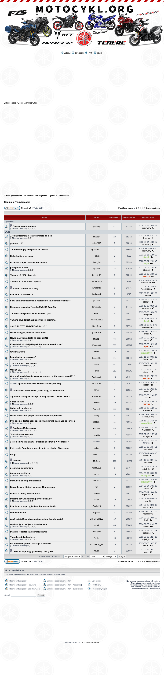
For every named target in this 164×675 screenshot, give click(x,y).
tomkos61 (96, 307)
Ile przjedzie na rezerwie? (23, 357)
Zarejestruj (78, 53)
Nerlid (96, 538)
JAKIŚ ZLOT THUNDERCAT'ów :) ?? (28, 326)
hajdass (96, 512)
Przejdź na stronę (125, 208)
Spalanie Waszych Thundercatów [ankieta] (39, 383)
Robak (96, 256)
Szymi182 (96, 275)
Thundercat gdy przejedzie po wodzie (29, 249)
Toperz (146, 346)
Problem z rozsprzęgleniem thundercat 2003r (33, 506)
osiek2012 (96, 243)
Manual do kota (18, 512)
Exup (12, 454)
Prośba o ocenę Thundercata (25, 493)
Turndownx (96, 288)
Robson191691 (96, 320)
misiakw (146, 276)
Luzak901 (96, 358)
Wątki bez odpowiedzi (13, 103)
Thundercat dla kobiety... (22, 537)
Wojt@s (146, 315)
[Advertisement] (82, 79)
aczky (96, 415)
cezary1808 (146, 353)
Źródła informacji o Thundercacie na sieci (31, 236)
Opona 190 (15, 370)
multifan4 (97, 422)
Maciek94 (96, 383)
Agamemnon (96, 249)
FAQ (88, 53)
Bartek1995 (96, 281)
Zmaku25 (96, 506)
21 (39, 372)
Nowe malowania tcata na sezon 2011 (29, 338)
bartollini (96, 435)
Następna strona (153, 208)
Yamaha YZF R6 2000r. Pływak (25, 281)
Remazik (96, 409)
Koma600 (96, 345)
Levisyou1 (96, 294)
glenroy (96, 227)
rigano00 (96, 269)
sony (97, 500)
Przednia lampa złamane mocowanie (28, 262)
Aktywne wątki (30, 103)
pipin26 (96, 301)
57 (32, 347)
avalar (146, 334)
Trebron (146, 238)
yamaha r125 (16, 243)
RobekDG (96, 396)
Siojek (146, 257)
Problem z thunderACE (21, 294)
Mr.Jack (96, 237)
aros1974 (96, 481)
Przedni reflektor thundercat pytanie (28, 532)
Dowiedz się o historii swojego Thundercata (32, 487)
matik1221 (96, 468)
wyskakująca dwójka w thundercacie (28, 524)
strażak (146, 270)
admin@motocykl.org (90, 642)
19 (32, 372)
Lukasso (146, 488)
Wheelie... (18, 460)
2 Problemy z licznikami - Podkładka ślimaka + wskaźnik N (39, 442)
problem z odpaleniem (21, 468)
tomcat (96, 474)
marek (96, 525)
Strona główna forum (13, 196)
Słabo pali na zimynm (21, 408)
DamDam (96, 326)
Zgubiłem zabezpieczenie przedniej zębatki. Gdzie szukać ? (40, 396)
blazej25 (146, 436)
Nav (146, 398)
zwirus (96, 352)
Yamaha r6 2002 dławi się (23, 275)
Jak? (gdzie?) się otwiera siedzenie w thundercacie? (36, 519)
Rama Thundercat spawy (25, 288)
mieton (96, 403)
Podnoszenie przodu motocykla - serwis (30, 543)
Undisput (97, 493)
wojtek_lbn (146, 469)
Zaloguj (66, 53)
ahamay (146, 410)
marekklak (146, 430)
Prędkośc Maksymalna (24, 428)
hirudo (96, 551)
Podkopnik (96, 377)
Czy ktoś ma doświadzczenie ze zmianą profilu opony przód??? (42, 376)
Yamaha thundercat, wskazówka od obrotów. (33, 320)
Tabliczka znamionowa (21, 434)
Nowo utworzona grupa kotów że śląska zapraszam (36, 415)
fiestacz (146, 359)
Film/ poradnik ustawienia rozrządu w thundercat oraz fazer (40, 301)
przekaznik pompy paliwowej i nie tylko (33, 551)
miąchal (146, 449)
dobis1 (146, 526)
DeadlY (96, 454)
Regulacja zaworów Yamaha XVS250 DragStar (33, 307)
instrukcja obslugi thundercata (25, 481)
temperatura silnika (20, 473)
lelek (146, 520)
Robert (146, 385)
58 (35, 347)
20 (35, 372)
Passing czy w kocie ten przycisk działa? (31, 499)
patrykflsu (96, 332)
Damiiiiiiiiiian (146, 289)
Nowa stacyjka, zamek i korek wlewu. (29, 332)
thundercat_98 (96, 544)
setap (96, 448)
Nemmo (146, 378)
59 (39, 347)
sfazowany (146, 228)
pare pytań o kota (19, 267)
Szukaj (98, 53)
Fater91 (96, 429)
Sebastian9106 (96, 519)
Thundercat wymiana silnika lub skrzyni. (30, 313)
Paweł (96, 371)
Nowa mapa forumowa (24, 226)
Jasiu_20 (96, 262)
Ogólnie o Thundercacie (17, 202)
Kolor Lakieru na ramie (21, 256)
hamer (96, 390)
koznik (96, 364)
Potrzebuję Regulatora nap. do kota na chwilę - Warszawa (39, 448)
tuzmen (146, 366)
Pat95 (96, 313)
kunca (146, 340)
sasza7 (146, 507)
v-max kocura (17, 402)
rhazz (146, 295)
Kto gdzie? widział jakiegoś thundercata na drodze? (36, 344)
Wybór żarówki (17, 352)
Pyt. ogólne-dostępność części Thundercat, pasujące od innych (42, 421)
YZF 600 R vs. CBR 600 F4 (23, 363)
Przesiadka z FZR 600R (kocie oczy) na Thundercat (38, 390)
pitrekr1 (146, 372)
